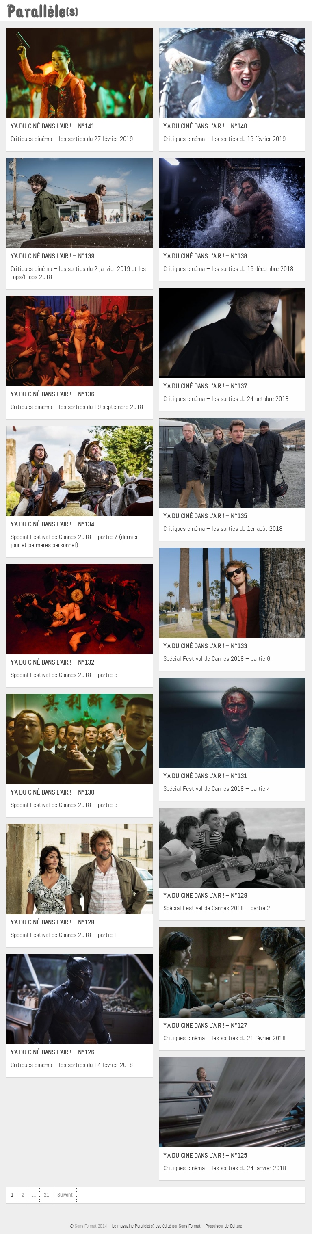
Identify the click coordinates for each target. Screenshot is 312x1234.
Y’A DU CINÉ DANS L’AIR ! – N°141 (52, 126)
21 (46, 1194)
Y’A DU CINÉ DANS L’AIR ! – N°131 (205, 776)
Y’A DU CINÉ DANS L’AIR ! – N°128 (52, 922)
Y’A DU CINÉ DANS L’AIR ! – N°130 (52, 792)
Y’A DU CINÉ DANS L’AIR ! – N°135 (205, 516)
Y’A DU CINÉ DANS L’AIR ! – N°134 (52, 524)
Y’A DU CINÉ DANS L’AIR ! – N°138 (205, 256)
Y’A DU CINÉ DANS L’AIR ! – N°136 (52, 394)
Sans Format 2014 (91, 1226)
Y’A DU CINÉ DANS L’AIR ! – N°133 (205, 646)
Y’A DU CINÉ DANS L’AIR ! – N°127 (205, 1025)
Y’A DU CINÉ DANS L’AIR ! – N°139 (52, 256)
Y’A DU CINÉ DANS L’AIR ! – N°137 (205, 386)
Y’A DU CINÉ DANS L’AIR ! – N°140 (205, 126)
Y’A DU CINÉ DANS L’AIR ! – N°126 (52, 1052)
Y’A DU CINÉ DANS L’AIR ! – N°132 (52, 662)
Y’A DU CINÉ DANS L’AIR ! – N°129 (205, 895)
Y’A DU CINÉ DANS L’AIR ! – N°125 (205, 1155)
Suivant (65, 1194)
